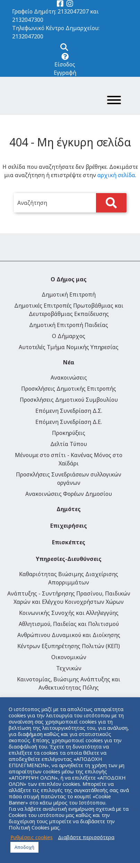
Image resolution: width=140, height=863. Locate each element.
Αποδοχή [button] (24, 847)
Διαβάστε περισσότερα (86, 837)
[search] (70, 202)
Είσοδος (64, 64)
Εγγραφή (65, 72)
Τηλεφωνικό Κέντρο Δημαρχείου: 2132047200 (55, 32)
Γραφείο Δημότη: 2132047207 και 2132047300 (55, 16)
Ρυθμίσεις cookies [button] (31, 837)
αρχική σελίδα (116, 175)
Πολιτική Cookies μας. (35, 827)
